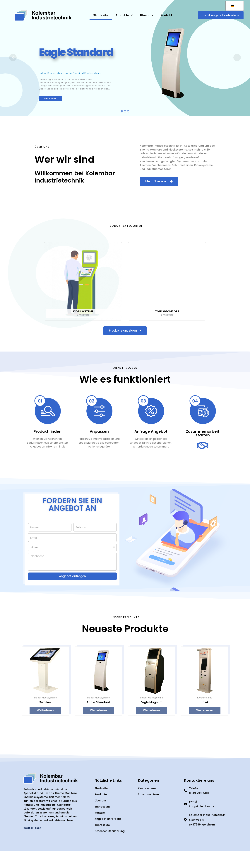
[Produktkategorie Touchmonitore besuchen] (167, 282)
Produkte (124, 15)
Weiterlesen (50, 98)
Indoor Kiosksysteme (51, 73)
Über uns (146, 15)
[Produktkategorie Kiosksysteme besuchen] (83, 282)
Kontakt (166, 15)
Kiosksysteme (92, 73)
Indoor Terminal (74, 73)
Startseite (100, 15)
